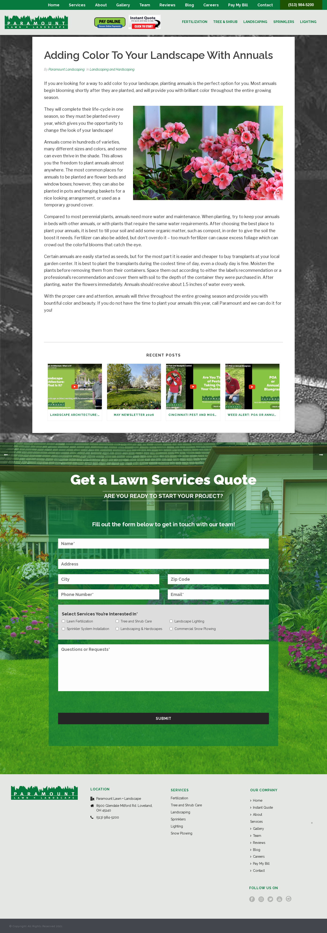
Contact (265, 5)
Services (77, 5)
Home (53, 5)
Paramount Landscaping (66, 69)
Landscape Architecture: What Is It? (76, 415)
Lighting (308, 22)
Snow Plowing (181, 833)
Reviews (167, 5)
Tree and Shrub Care (186, 805)
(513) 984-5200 (301, 5)
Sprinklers (283, 22)
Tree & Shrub (225, 22)
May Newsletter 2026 (134, 415)
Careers (211, 5)
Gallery (123, 5)
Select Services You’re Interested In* (100, 613)
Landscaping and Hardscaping (112, 69)
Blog (189, 5)
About (101, 5)
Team (144, 5)
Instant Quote (261, 807)
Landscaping (255, 22)
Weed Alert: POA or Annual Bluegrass (253, 415)
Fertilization (194, 22)
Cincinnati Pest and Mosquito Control (194, 415)
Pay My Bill (238, 5)
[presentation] (93, 701)
